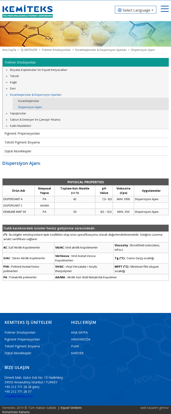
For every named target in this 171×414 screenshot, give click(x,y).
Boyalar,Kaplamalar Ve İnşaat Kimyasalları (38, 70)
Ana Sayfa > (11, 50)
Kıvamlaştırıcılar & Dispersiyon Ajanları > (103, 50)
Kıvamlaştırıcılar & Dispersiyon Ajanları (35, 95)
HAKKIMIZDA (80, 339)
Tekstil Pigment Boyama (22, 142)
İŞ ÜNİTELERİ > (31, 50)
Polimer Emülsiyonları (20, 62)
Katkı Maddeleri (20, 126)
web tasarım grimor (154, 408)
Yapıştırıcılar (18, 113)
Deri (13, 88)
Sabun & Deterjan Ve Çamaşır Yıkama (35, 119)
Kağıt (13, 82)
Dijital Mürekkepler (17, 151)
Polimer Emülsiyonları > (58, 50)
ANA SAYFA (79, 332)
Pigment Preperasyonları (22, 133)
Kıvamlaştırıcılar (28, 101)
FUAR (75, 346)
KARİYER (77, 353)
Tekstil (14, 76)
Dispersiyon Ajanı (143, 50)
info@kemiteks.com (18, 396)
